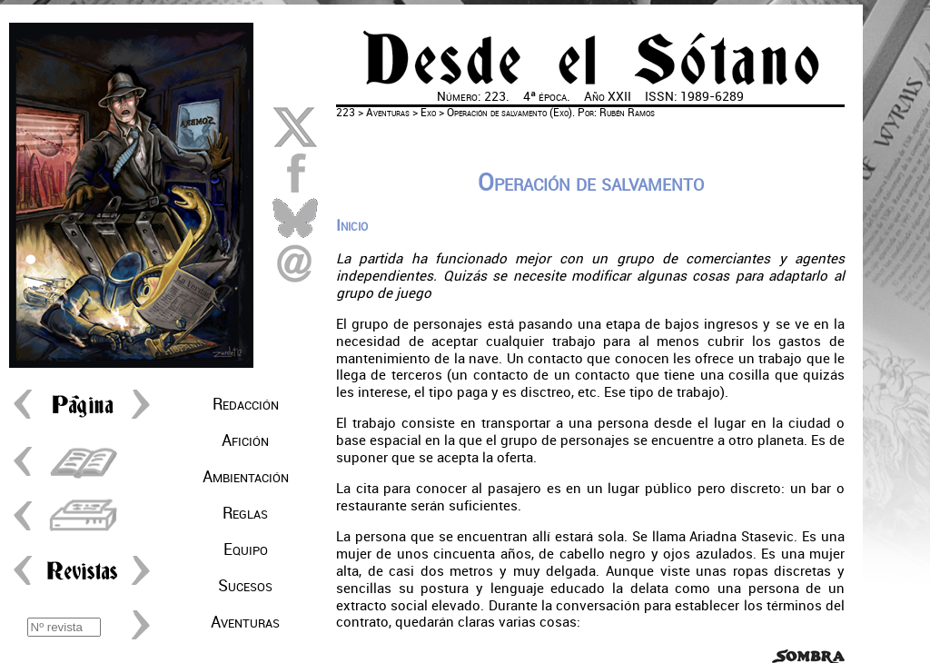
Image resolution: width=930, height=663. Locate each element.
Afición (245, 440)
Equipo (245, 549)
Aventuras (245, 622)
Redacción (246, 404)
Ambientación (246, 477)
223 (345, 112)
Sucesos (245, 586)
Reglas (245, 513)
